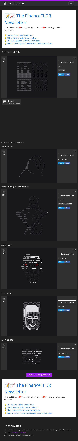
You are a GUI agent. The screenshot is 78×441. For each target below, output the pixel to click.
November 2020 (62, 159)
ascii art (74, 58)
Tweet (61, 74)
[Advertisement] (38, 124)
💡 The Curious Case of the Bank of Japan (22, 41)
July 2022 (60, 66)
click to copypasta (67, 62)
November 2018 (62, 258)
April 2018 (61, 307)
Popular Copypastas (24, 430)
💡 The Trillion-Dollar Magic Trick (19, 35)
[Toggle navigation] (71, 3)
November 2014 (62, 353)
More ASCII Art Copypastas (39, 375)
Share (67, 74)
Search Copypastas (38, 430)
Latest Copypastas (10, 430)
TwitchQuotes (14, 3)
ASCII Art (49, 430)
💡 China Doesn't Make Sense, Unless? (20, 38)
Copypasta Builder (59, 430)
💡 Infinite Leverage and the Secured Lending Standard (28, 43)
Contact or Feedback (19, 432)
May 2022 (61, 200)
